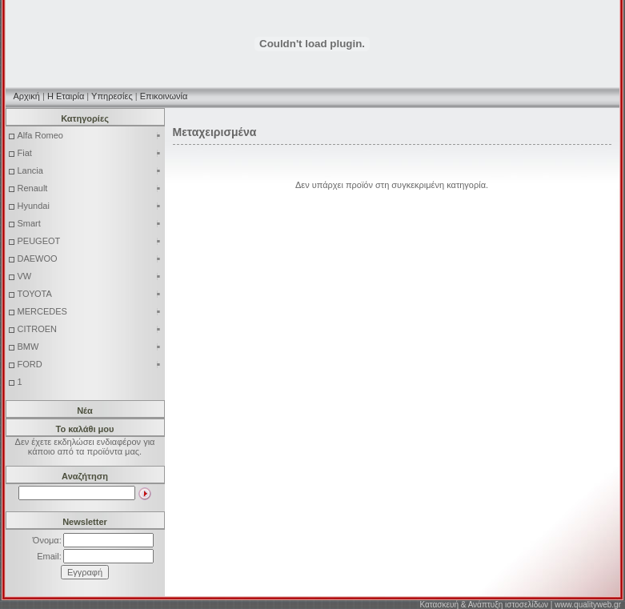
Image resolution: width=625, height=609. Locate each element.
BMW (90, 346)
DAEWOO (90, 258)
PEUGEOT (90, 241)
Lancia (90, 170)
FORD (90, 364)
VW (90, 276)
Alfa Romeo (90, 135)
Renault (90, 188)
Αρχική (27, 96)
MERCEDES (90, 311)
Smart (90, 223)
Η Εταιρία (65, 96)
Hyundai (90, 205)
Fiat (90, 153)
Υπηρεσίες (112, 96)
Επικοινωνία (164, 96)
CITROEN (90, 329)
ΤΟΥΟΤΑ (90, 293)
